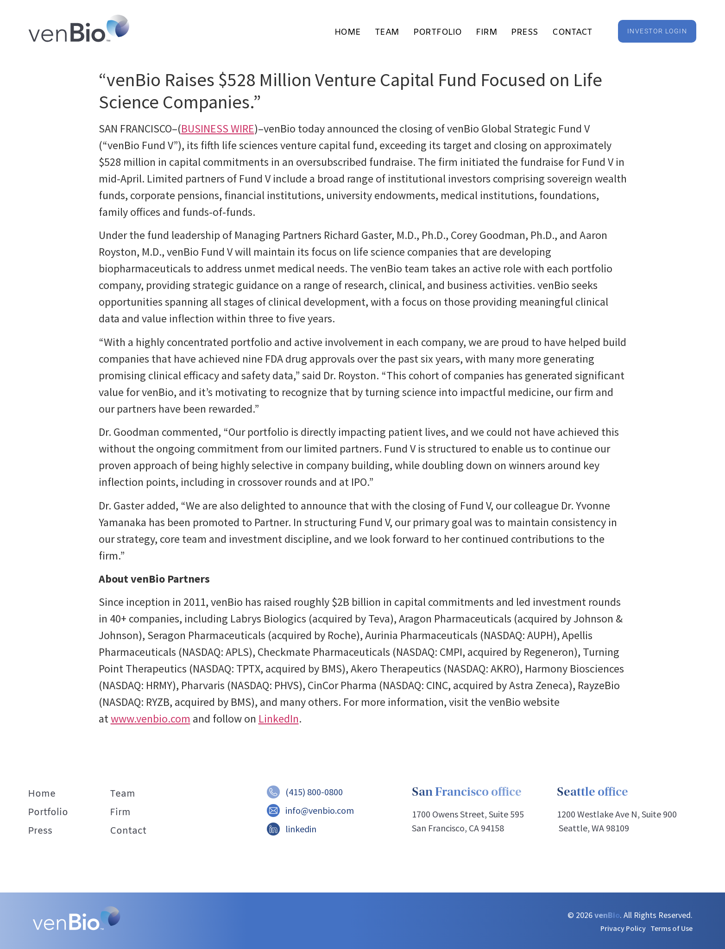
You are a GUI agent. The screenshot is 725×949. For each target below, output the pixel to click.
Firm (486, 32)
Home (347, 32)
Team (387, 32)
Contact (572, 32)
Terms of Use (671, 928)
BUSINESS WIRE (217, 128)
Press (524, 32)
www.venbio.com (150, 718)
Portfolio (437, 32)
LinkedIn (278, 718)
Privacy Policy (623, 928)
